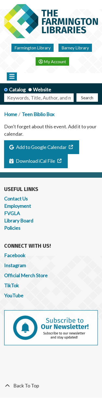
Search (87, 97)
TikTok (11, 285)
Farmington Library (32, 47)
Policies (12, 228)
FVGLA (12, 213)
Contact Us (16, 199)
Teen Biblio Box (38, 114)
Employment (17, 206)
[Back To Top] (51, 386)
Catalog (17, 90)
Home (10, 114)
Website (42, 90)
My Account (52, 61)
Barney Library (75, 47)
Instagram (15, 265)
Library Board (18, 221)
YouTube (13, 295)
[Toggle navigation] (12, 76)
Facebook (14, 255)
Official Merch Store (26, 275)
